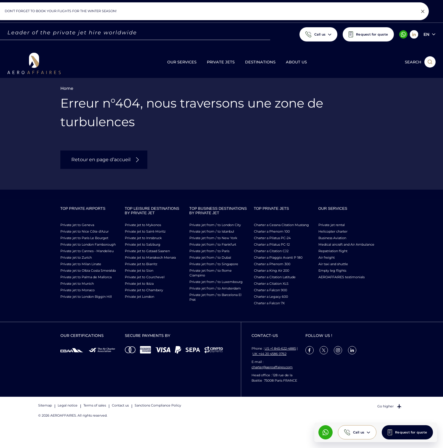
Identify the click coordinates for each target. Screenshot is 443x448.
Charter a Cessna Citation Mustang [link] (281, 225)
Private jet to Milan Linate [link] (80, 264)
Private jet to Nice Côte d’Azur (84, 231)
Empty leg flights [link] (332, 270)
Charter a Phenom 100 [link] (272, 231)
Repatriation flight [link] (332, 251)
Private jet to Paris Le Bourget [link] (84, 238)
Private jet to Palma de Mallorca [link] (86, 277)
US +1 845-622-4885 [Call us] (280, 348)
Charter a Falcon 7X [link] (269, 303)
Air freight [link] (326, 257)
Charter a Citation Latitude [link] (275, 277)
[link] (309, 350)
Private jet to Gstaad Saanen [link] (147, 251)
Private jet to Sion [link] (139, 270)
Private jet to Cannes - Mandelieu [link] (87, 251)
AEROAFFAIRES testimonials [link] (341, 277)
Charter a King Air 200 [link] (271, 270)
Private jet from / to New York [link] (213, 238)
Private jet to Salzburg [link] (142, 244)
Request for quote (411, 432)
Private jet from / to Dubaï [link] (210, 257)
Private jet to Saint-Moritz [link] (145, 231)
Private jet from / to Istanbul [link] (211, 231)
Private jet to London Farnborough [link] (88, 244)
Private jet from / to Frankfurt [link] (212, 244)
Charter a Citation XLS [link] (271, 283)
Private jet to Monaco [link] (77, 290)
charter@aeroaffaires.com (272, 367)
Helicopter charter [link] (332, 231)
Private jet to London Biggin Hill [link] (86, 297)
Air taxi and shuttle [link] (333, 264)
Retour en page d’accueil (101, 159)
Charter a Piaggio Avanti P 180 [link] (278, 257)
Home (66, 88)
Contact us (120, 405)
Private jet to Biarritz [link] (141, 264)
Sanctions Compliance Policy (158, 405)
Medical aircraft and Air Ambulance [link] (346, 244)
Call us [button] (359, 432)
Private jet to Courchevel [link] (145, 277)
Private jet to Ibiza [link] (139, 283)
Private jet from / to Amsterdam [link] (215, 288)
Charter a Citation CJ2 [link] (271, 251)
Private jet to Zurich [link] (76, 257)
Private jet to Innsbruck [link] (143, 238)
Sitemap (45, 405)
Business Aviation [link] (332, 238)
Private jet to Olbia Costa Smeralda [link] (88, 270)
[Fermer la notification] (422, 11)
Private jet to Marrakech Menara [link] (150, 257)
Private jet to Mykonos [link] (143, 225)
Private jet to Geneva (77, 225)
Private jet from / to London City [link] (215, 225)
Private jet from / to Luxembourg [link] (216, 282)
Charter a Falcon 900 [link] (270, 290)
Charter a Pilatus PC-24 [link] (272, 238)
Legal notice (68, 405)
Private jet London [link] (139, 297)
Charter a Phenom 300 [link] (272, 264)
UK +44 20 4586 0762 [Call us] (269, 354)
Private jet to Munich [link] (77, 283)
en (426, 34)
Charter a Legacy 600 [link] (271, 297)
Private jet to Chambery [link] (144, 290)
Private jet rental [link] (331, 225)
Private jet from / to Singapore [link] (213, 264)
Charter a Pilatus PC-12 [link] (272, 244)
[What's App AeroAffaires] (325, 432)
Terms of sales (94, 405)
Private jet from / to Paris (209, 251)
